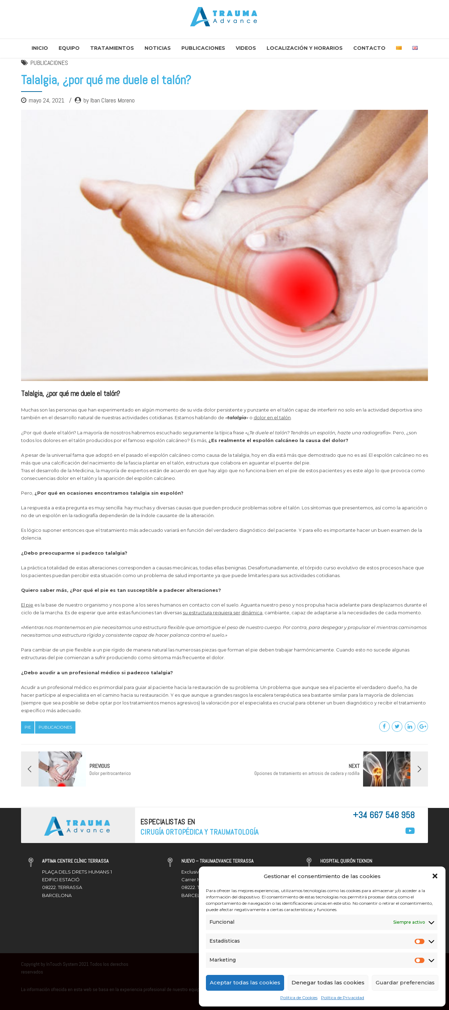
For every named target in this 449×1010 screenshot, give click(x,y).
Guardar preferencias (405, 982)
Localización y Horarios (305, 48)
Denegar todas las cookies (327, 982)
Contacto (369, 48)
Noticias (158, 48)
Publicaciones (203, 48)
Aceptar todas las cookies (245, 982)
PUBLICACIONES (49, 63)
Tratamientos (112, 48)
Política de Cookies (298, 997)
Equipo (69, 48)
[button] (434, 875)
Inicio (40, 48)
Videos (246, 48)
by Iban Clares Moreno (109, 100)
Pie (28, 727)
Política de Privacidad (342, 997)
